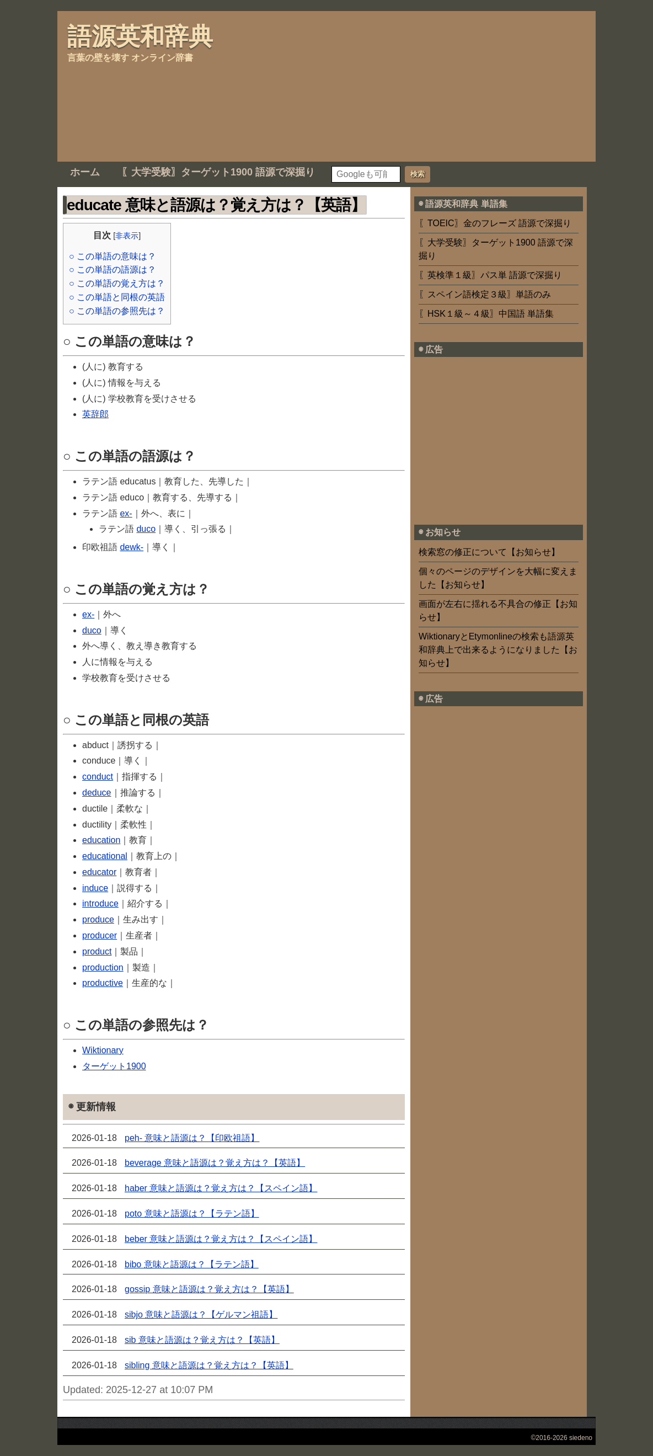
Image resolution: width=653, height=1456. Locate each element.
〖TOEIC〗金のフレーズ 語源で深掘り (495, 223)
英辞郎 (95, 414)
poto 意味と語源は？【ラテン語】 (192, 1213)
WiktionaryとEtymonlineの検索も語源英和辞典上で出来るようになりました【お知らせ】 (498, 650)
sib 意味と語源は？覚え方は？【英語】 (202, 1340)
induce (95, 888)
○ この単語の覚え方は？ (117, 283)
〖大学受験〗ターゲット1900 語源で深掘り (218, 172)
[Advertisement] (300, 84)
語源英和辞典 (140, 36)
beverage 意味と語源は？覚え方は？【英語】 (215, 1162)
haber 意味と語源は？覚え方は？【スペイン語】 (221, 1188)
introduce (100, 903)
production (103, 967)
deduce (96, 792)
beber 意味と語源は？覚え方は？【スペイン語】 (221, 1239)
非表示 (126, 235)
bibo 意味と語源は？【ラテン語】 (192, 1264)
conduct (97, 776)
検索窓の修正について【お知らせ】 (489, 552)
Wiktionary (103, 1050)
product (96, 951)
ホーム (85, 172)
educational (104, 856)
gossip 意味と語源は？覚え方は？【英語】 (209, 1289)
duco (146, 529)
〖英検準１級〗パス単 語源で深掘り (490, 275)
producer (99, 935)
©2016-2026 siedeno (561, 1438)
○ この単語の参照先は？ (117, 311)
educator (99, 872)
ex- (126, 513)
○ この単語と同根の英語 (117, 297)
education (101, 840)
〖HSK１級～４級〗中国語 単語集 (486, 313)
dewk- (131, 547)
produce (98, 919)
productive (102, 983)
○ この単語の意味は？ (112, 256)
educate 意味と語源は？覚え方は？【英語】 (216, 205)
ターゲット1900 (114, 1066)
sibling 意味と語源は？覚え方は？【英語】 (209, 1365)
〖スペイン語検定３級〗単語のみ (485, 294)
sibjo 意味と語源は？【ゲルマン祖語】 (201, 1314)
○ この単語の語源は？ (112, 269)
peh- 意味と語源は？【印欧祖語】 (192, 1138)
